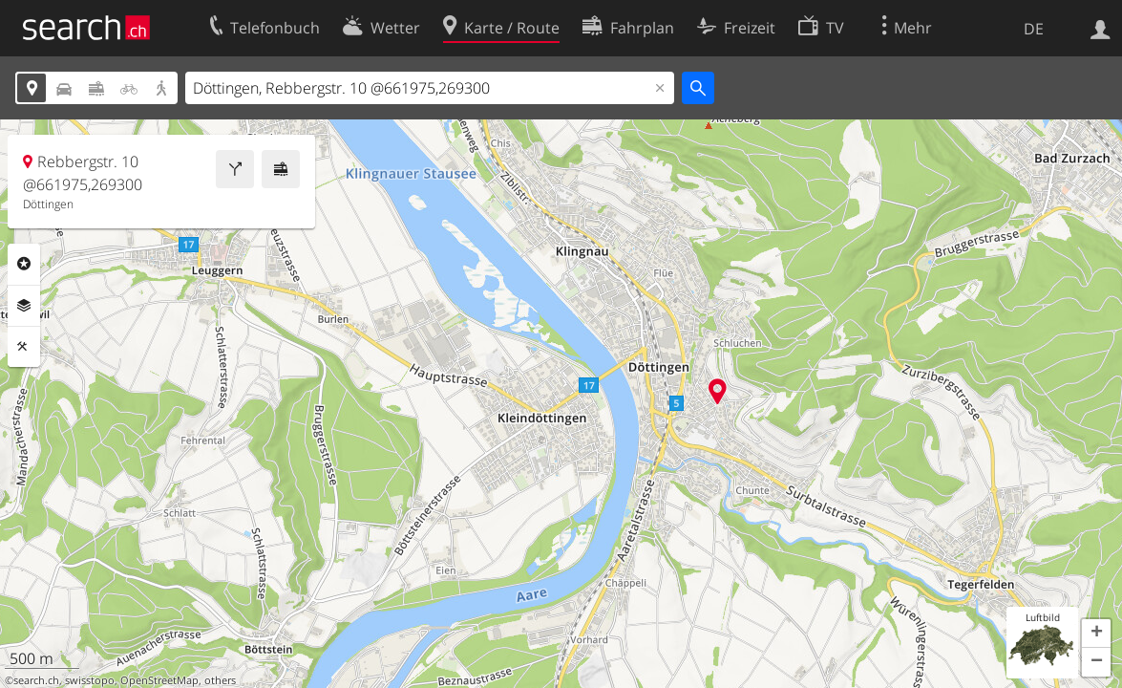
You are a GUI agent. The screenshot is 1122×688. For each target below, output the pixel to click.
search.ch (36, 680)
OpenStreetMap (159, 680)
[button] (1096, 633)
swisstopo (90, 680)
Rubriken (24, 264)
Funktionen (24, 347)
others (220, 680)
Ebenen (24, 306)
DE (1034, 28)
